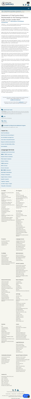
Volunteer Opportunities (5, 359)
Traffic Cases (18, 313)
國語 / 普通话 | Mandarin (6, 170)
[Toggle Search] (28, 3)
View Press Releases (5, 132)
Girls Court (18, 364)
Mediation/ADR (3, 331)
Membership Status (19, 225)
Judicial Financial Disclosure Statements (8, 262)
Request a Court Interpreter (20, 244)
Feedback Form (4, 221)
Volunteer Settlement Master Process (7, 338)
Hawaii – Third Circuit (5, 381)
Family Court (18, 331)
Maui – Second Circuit (5, 380)
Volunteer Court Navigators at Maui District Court (7, 216)
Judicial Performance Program (6, 218)
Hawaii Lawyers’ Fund (19, 228)
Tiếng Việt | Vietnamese (6, 185)
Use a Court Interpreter (20, 247)
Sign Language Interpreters (20, 246)
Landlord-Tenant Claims (20, 305)
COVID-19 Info (3, 194)
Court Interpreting (4, 327)
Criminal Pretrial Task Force (20, 360)
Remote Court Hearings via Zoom (7, 288)
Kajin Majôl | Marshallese (6, 172)
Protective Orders (19, 314)
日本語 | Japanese (4, 163)
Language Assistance (4, 328)
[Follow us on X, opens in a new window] (24, 5)
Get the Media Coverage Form (7, 137)
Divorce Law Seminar (5, 362)
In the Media (18, 285)
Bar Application (18, 220)
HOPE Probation (18, 367)
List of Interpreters (19, 243)
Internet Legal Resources (20, 202)
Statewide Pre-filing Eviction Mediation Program (13, 125)
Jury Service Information (5, 240)
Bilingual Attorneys (19, 205)
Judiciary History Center (5, 360)
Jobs (3, 116)
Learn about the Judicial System (7, 139)
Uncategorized (18, 11)
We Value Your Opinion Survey (6, 385)
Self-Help (17, 297)
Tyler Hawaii (18, 398)
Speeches (17, 289)
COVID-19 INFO (18, 212)
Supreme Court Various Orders (21, 346)
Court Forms (3, 206)
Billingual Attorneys (19, 221)
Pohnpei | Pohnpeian (5, 174)
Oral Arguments (18, 223)
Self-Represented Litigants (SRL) (6, 202)
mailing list (21, 102)
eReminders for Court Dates (6, 197)
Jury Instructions (18, 224)
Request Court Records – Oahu (21, 311)
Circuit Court (18, 328)
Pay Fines (3, 198)
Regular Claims (18, 319)
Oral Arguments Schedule (5, 211)
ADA (2, 326)
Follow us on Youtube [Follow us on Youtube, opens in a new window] (28, 5)
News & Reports (7, 11)
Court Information (4, 242)
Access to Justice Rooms (20, 269)
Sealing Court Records (5, 298)
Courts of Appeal (4, 377)
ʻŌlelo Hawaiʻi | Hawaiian (6, 158)
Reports (17, 284)
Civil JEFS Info (18, 216)
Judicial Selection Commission (21, 337)
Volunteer (3, 213)
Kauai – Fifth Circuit (4, 382)
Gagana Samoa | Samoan (6, 176)
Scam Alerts (3, 207)
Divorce (17, 301)
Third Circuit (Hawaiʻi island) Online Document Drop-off (22, 198)
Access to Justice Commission (21, 265)
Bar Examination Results (5, 208)
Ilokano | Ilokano (4, 161)
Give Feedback (4, 146)
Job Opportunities (4, 290)
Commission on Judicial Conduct (21, 335)
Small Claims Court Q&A (20, 274)
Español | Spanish (5, 179)
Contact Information (4, 196)
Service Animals (18, 258)
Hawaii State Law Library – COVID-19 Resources (22, 300)
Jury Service (3, 293)
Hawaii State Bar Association (20, 229)
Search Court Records (5, 257)
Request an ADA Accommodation (8, 141)
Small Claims (18, 318)
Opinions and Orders (4, 260)
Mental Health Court (19, 368)
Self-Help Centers (19, 295)
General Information (19, 214)
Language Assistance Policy (20, 240)
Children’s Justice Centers (5, 332)
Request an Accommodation (21, 256)
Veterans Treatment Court (20, 371)
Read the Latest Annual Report (7, 135)
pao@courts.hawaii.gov (15, 99)
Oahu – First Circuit (4, 378)
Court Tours (3, 363)
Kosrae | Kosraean (5, 167)
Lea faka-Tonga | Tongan (6, 183)
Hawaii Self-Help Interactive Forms (22, 270)
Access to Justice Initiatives (20, 266)
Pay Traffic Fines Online (5, 285)
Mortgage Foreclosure (19, 315)
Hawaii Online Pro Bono (20, 273)
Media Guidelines (19, 288)
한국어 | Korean (4, 165)
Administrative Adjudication (20, 333)
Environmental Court (19, 363)
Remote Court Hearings (20, 195)
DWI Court (17, 362)
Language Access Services (20, 242)
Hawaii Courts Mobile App (5, 292)
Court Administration (4, 295)
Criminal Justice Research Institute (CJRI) (22, 359)
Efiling (3, 121)
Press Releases (13, 11)
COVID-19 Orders (19, 349)
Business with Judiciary (5, 297)
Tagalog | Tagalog (5, 181)
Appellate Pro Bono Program (21, 267)
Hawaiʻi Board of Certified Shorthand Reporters (7, 193)
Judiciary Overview (4, 294)
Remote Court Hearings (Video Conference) (6, 200)
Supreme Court (18, 326)
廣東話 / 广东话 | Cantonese (6, 154)
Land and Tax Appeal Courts (20, 332)
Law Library (18, 201)
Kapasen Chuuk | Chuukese (7, 156)
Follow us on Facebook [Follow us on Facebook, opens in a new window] (26, 5)
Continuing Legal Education (20, 227)
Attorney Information (19, 203)
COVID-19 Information (5, 281)
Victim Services (18, 307)
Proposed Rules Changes (20, 345)
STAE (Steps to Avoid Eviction (21, 369)
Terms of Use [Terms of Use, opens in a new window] (14, 393)
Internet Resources (19, 351)
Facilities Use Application (5, 264)
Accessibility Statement (21, 393)
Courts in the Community (5, 356)
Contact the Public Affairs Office (8, 144)
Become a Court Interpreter (20, 248)
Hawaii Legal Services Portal (20, 271)
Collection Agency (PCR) (20, 304)
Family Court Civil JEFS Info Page (21, 215)
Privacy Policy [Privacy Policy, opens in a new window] (8, 393)
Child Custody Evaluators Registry (7, 217)
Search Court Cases (6, 110)
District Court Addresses (5, 384)
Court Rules (18, 350)
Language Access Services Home (8, 152)
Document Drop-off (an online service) (7, 204)
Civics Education (4, 358)
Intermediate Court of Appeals (21, 327)
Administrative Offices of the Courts (7, 376)
